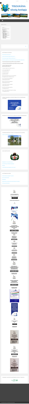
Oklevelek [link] (3, 165)
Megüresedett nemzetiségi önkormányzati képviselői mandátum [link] (11, 181)
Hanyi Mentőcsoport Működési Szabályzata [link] (8, 163)
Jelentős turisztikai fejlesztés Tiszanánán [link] (7, 134)
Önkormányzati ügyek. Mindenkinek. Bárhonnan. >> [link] (9, 58)
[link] (0, 3)
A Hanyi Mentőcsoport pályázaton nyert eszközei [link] (9, 167)
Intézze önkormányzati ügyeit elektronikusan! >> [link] (8, 56)
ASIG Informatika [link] (12, 402)
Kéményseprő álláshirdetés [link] (6, 183)
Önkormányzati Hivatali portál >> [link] (6, 54)
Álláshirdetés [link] (4, 179)
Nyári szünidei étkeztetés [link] (5, 177)
